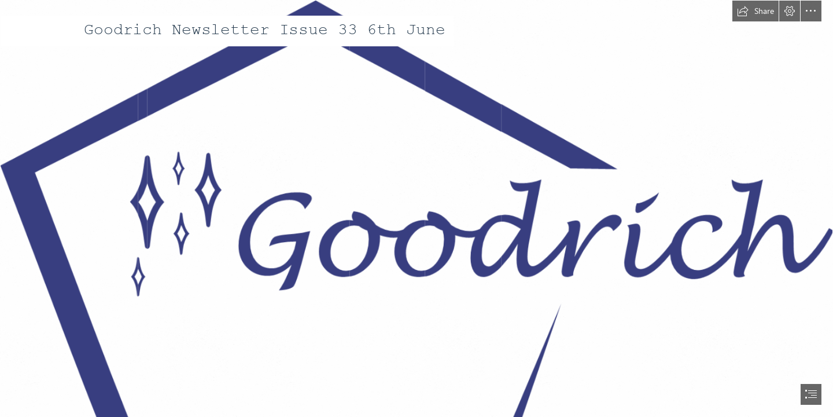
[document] (416, 208)
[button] (755, 11)
